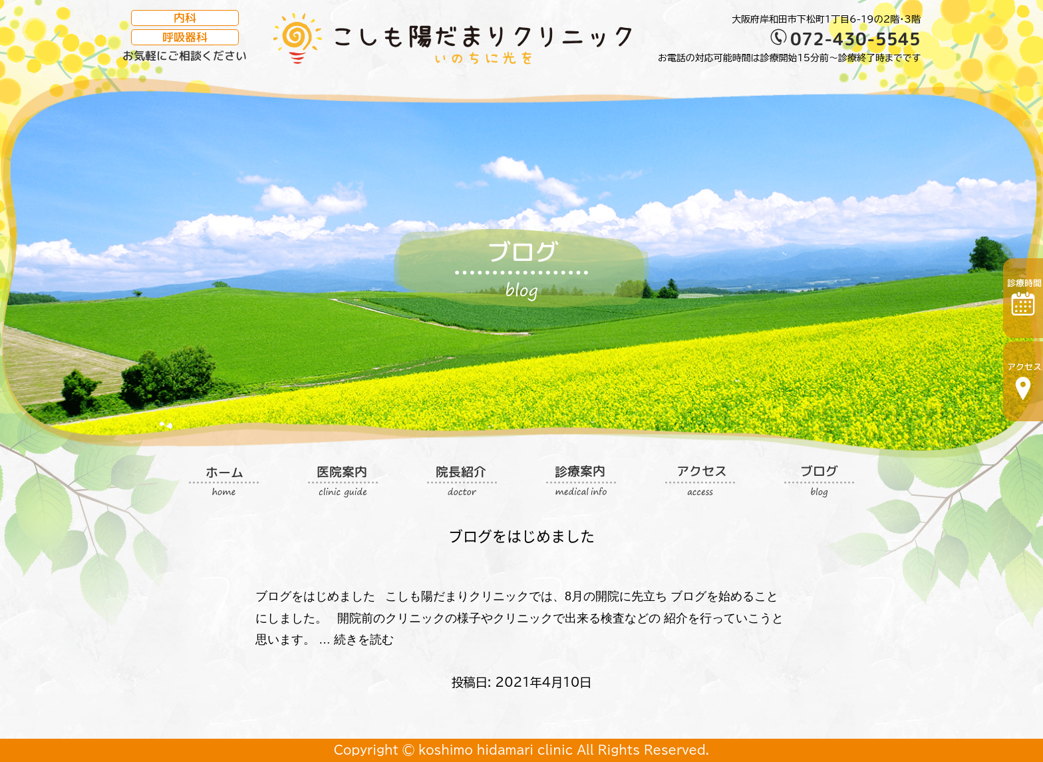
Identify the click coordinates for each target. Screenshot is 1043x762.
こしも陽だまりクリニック (452, 38)
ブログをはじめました (521, 535)
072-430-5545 (855, 38)
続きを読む (364, 639)
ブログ (521, 266)
